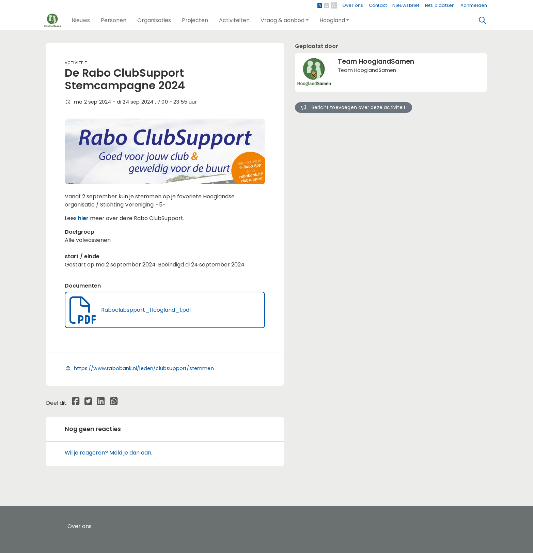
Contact (378, 5)
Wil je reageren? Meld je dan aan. (108, 453)
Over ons (352, 5)
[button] (80, 20)
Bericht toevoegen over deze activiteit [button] (353, 107)
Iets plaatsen (440, 5)
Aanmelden (473, 5)
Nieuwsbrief (405, 5)
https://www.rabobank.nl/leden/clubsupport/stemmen (144, 368)
